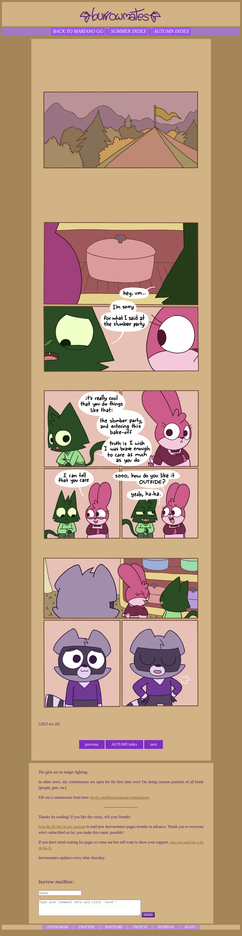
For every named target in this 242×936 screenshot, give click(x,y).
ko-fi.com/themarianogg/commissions (120, 797)
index (124, 744)
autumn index (171, 31)
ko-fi (189, 930)
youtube (113, 930)
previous (92, 744)
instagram (57, 930)
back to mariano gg (78, 31)
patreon (166, 930)
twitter (86, 930)
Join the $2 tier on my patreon (62, 827)
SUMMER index (128, 31)
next (153, 744)
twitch (140, 930)
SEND (160, 917)
